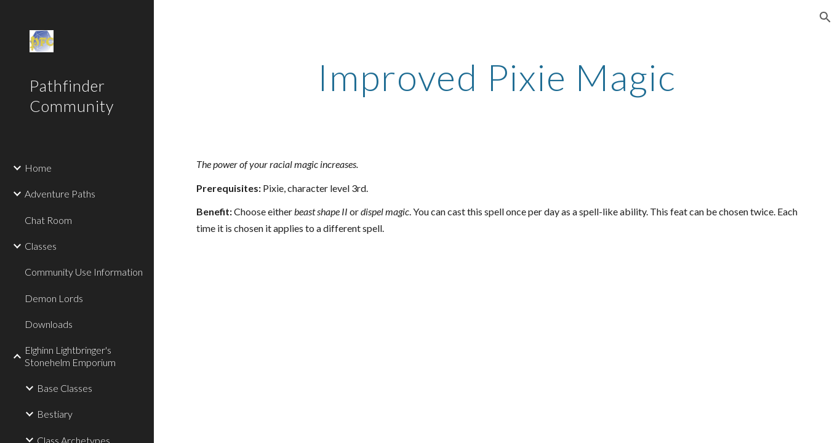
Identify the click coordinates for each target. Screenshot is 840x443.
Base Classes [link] (64, 388)
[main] (497, 77)
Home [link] (38, 168)
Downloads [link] (49, 324)
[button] (825, 17)
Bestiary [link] (55, 414)
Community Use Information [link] (84, 271)
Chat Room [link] (48, 220)
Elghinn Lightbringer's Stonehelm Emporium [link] (70, 355)
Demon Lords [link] (54, 298)
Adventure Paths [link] (60, 193)
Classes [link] (41, 246)
